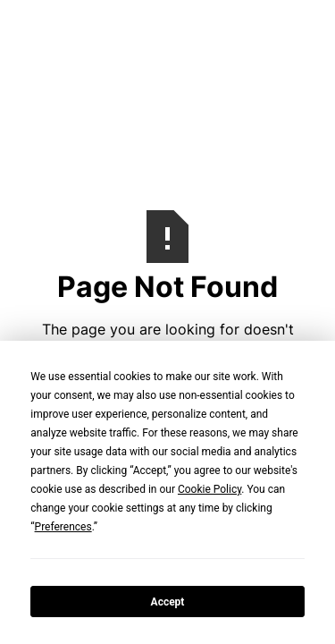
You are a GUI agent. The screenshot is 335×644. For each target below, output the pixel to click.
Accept (168, 602)
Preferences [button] (63, 527)
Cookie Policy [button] (209, 489)
